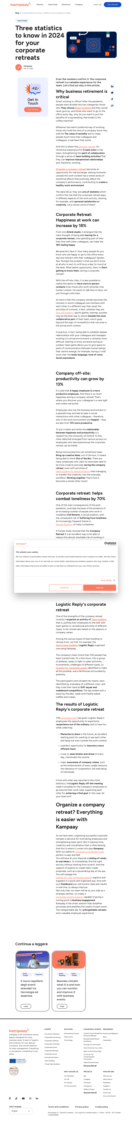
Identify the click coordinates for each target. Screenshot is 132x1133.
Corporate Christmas (52, 1044)
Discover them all (90, 1066)
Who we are (107, 1076)
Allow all (99, 588)
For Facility (68, 1083)
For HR (66, 1079)
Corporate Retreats (51, 1051)
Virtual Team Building (52, 1064)
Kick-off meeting (64, 313)
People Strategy (64, 524)
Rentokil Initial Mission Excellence (91, 1040)
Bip (85, 1076)
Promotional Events (51, 1057)
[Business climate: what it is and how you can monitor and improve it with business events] (68, 981)
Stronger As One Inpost (92, 1045)
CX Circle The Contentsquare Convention (89, 1057)
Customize (65, 588)
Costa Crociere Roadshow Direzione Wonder (93, 1035)
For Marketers (69, 1076)
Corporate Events (50, 1047)
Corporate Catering (51, 1041)
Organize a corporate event (90, 852)
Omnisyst (87, 1083)
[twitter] (112, 92)
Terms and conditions (58, 1107)
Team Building (49, 1061)
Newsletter (107, 1040)
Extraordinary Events (71, 1034)
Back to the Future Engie (92, 1051)
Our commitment (109, 1096)
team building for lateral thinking (72, 471)
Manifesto (106, 1083)
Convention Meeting (51, 1034)
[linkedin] (112, 86)
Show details (106, 580)
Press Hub (107, 1093)
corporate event (68, 718)
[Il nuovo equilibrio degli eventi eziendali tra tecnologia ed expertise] (32, 981)
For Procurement (70, 1086)
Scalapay (87, 1079)
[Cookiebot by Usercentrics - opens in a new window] (106, 543)
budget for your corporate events (73, 878)
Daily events (68, 1037)
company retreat (86, 147)
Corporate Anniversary (52, 1037)
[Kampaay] (21, 4)
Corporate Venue (50, 1054)
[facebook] (112, 99)
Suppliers (106, 1086)
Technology (68, 1040)
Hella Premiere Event (91, 1062)
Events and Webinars (110, 1034)
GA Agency (88, 1086)
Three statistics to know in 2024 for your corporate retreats (46, 13)
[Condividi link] (112, 105)
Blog (17, 13)
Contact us (107, 1089)
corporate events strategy (69, 897)
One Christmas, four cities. (93, 1048)
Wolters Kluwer (89, 1089)
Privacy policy (82, 1107)
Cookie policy (101, 1107)
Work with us (107, 1079)
